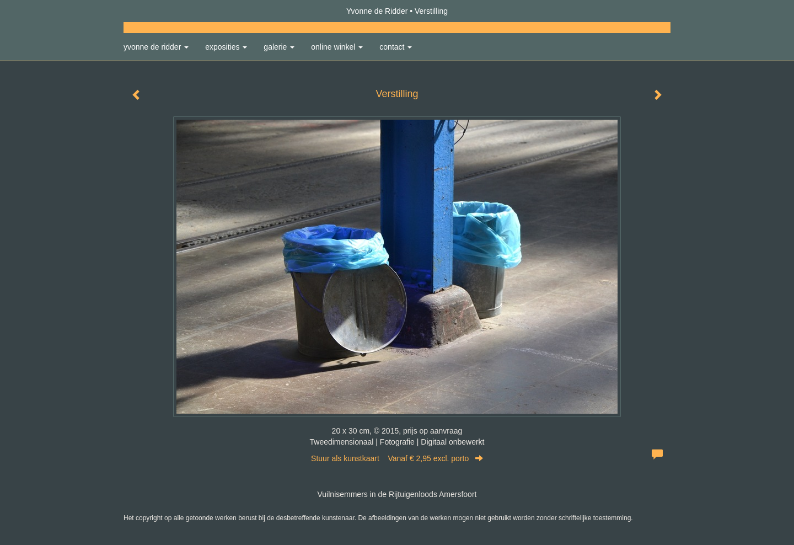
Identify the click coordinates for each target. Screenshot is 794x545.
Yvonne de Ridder (376, 11)
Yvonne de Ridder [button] (156, 46)
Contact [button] (395, 46)
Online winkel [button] (337, 46)
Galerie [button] (279, 46)
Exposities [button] (226, 46)
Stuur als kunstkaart (397, 458)
